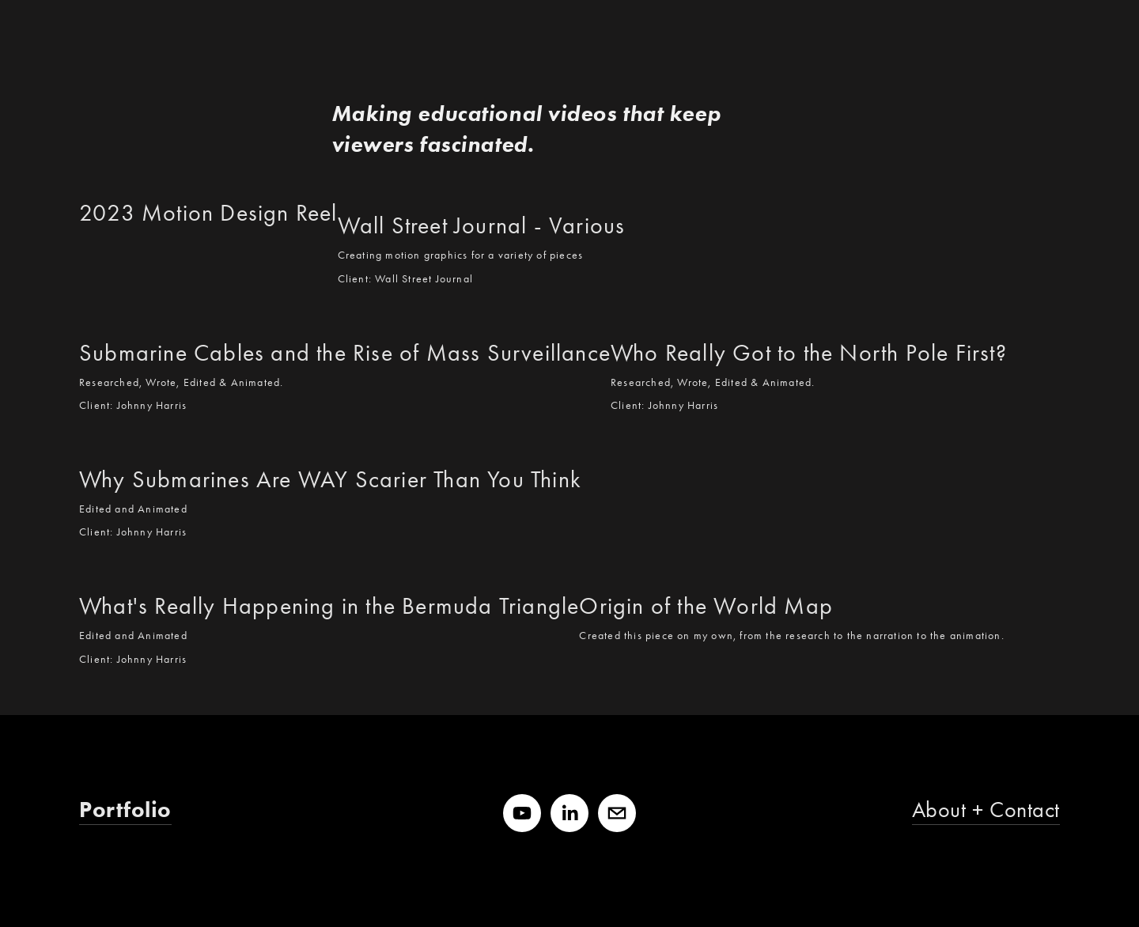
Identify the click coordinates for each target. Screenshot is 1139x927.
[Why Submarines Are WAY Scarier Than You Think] (330, 447)
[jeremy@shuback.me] (617, 813)
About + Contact (986, 809)
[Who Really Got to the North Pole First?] (809, 320)
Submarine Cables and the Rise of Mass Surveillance (345, 353)
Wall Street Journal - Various (482, 225)
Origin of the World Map (706, 606)
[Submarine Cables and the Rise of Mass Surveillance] (345, 320)
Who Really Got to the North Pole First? (809, 353)
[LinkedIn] (569, 813)
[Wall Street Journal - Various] (482, 193)
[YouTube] (522, 813)
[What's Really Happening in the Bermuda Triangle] (329, 573)
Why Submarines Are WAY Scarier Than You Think (330, 479)
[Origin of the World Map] (791, 573)
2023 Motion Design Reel (208, 213)
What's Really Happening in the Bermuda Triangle (329, 606)
